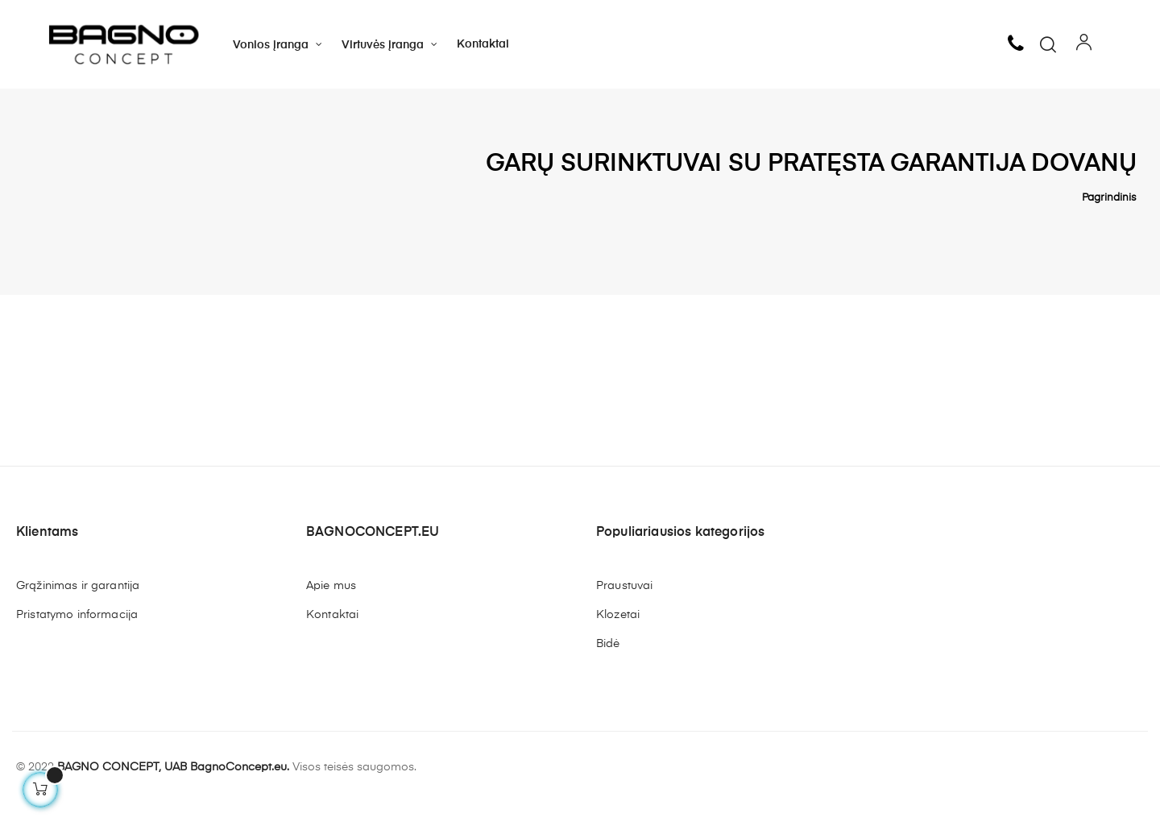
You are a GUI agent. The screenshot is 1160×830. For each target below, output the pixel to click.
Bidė (608, 669)
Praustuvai (624, 611)
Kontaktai (332, 640)
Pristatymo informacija (77, 640)
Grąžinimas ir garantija (77, 611)
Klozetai (618, 640)
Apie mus (331, 611)
